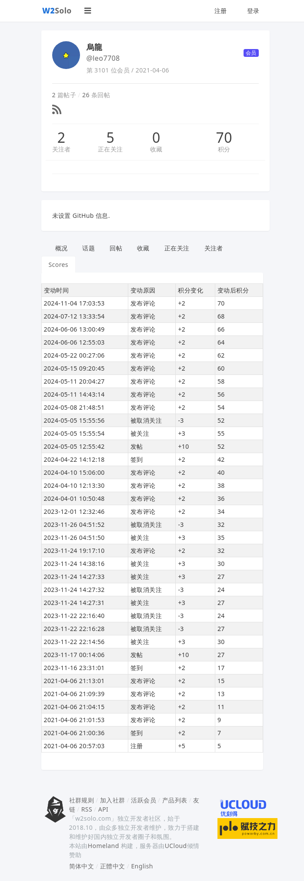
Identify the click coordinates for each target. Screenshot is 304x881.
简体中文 (81, 866)
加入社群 (112, 800)
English (142, 866)
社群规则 (81, 800)
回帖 (116, 248)
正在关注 (110, 149)
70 (224, 138)
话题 (88, 248)
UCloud (176, 846)
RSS (86, 809)
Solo (57, 10)
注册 (220, 11)
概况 (61, 248)
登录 (253, 11)
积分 (224, 149)
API (103, 809)
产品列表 (174, 800)
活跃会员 (143, 800)
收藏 (156, 149)
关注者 (61, 149)
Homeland (103, 846)
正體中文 (112, 866)
